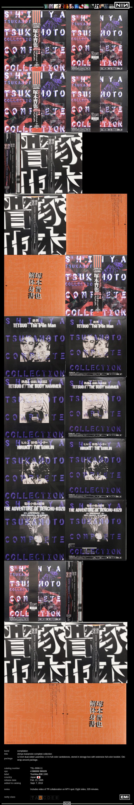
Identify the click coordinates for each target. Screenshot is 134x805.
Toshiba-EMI (36, 774)
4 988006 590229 (38, 771)
